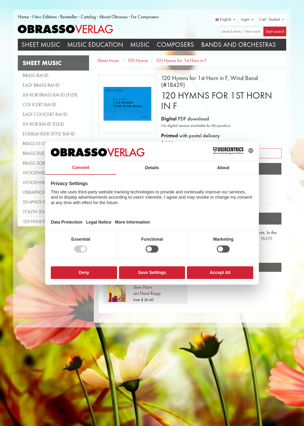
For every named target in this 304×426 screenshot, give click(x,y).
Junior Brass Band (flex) (50, 95)
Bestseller (68, 16)
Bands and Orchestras (238, 44)
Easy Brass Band (41, 85)
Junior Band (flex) (43, 124)
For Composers (145, 16)
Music (140, 44)
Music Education (95, 44)
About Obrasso (113, 16)
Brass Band (35, 75)
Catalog (88, 16)
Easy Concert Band (45, 114)
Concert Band (39, 104)
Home (23, 16)
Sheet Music (40, 44)
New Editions (44, 16)
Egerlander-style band (49, 134)
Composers (175, 44)
